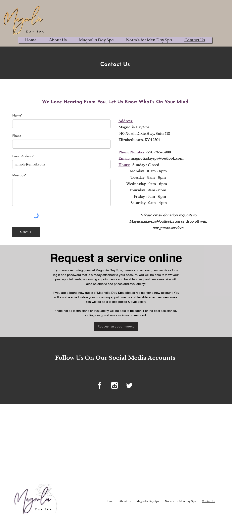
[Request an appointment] (116, 326)
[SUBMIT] (26, 232)
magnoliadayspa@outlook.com (157, 158)
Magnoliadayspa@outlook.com (154, 221)
